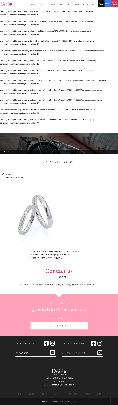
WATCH (58, 4)
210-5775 (46, 309)
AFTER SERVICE (69, 4)
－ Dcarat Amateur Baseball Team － (59, 385)
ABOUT (80, 4)
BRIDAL (50, 4)
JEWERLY (41, 4)
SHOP (88, 4)
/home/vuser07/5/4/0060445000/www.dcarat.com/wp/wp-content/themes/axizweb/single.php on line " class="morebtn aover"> (55, 254)
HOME (33, 4)
